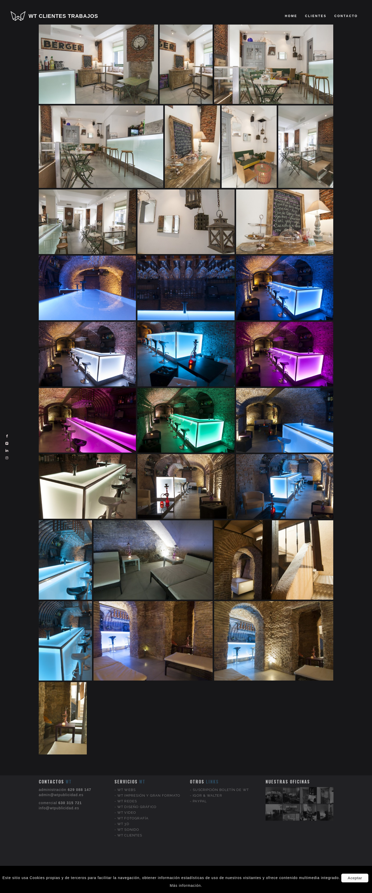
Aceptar (355, 878)
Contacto (346, 16)
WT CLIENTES (129, 807)
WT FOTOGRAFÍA (133, 790)
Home (291, 16)
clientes (316, 16)
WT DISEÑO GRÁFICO (137, 779)
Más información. (186, 885)
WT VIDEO (126, 784)
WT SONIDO (128, 801)
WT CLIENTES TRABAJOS (63, 16)
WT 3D (123, 796)
